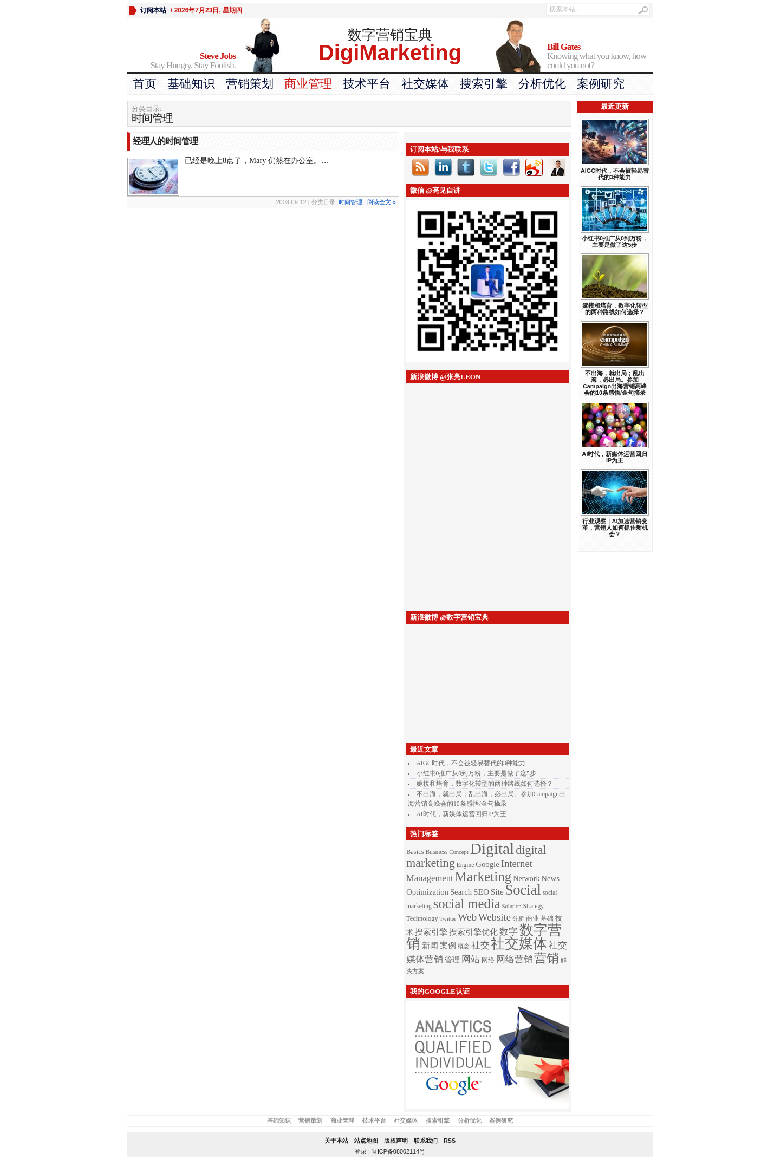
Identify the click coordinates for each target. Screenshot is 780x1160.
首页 (145, 83)
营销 (546, 958)
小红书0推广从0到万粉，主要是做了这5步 (476, 773)
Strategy (533, 906)
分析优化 (542, 83)
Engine (465, 865)
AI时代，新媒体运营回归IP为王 (461, 814)
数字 (508, 931)
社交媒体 (425, 83)
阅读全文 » (381, 202)
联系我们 (426, 1140)
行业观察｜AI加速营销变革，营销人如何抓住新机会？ (615, 527)
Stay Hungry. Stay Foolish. (181, 60)
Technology (422, 918)
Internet (516, 863)
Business (436, 852)
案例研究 (601, 83)
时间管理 (350, 202)
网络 (488, 960)
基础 (547, 918)
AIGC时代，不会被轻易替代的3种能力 (471, 763)
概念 (464, 946)
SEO (481, 891)
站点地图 (366, 1140)
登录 (361, 1151)
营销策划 (250, 83)
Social (523, 890)
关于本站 (336, 1140)
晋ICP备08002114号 (398, 1151)
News (550, 878)
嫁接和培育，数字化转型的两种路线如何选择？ (485, 783)
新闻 (430, 945)
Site (497, 891)
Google (487, 864)
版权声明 (396, 1140)
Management (429, 878)
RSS (450, 1140)
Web (467, 917)
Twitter (448, 919)
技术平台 (367, 83)
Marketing (482, 876)
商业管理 (308, 83)
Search (461, 892)
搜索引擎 (484, 83)
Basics (415, 852)
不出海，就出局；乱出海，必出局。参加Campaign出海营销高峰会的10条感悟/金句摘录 (615, 383)
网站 (470, 959)
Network (526, 878)
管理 (452, 959)
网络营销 (514, 959)
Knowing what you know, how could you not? (600, 56)
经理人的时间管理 (165, 141)
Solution (512, 906)
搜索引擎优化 (473, 932)
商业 (532, 918)
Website (494, 917)
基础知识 (191, 83)
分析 (518, 919)
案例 (448, 945)
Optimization (427, 892)
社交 (480, 945)
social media (466, 903)
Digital (492, 848)
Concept (459, 852)
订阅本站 (153, 10)
